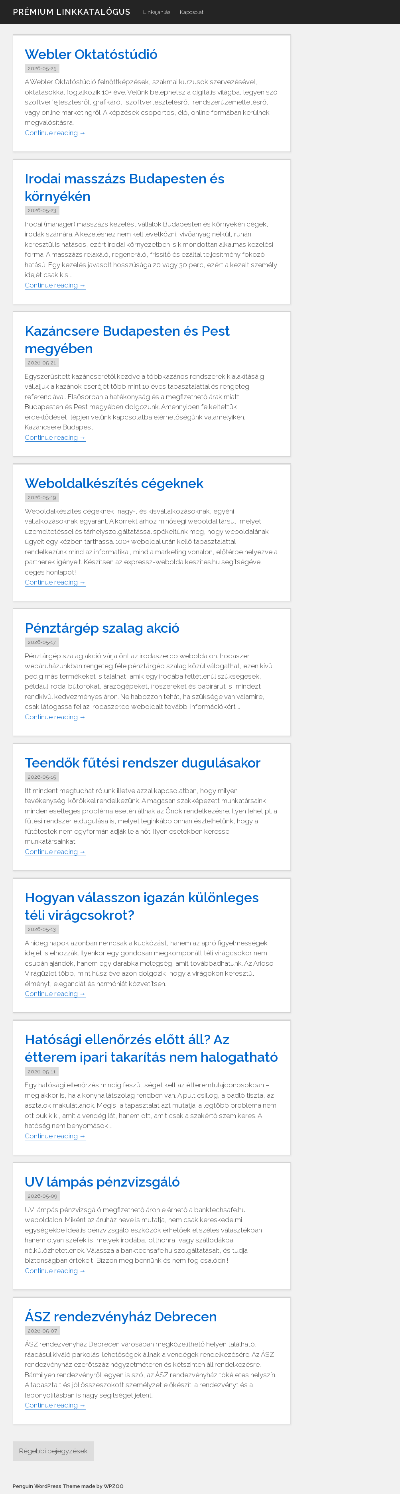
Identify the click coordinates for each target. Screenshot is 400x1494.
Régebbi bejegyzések (53, 1451)
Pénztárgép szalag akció (102, 628)
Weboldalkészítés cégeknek (114, 483)
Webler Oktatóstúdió (91, 54)
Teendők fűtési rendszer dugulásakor (143, 763)
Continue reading (55, 133)
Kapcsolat (191, 12)
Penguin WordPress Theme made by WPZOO (68, 1486)
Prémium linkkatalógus (71, 12)
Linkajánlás (156, 12)
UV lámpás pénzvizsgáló (102, 1182)
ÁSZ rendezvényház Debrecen (121, 1317)
